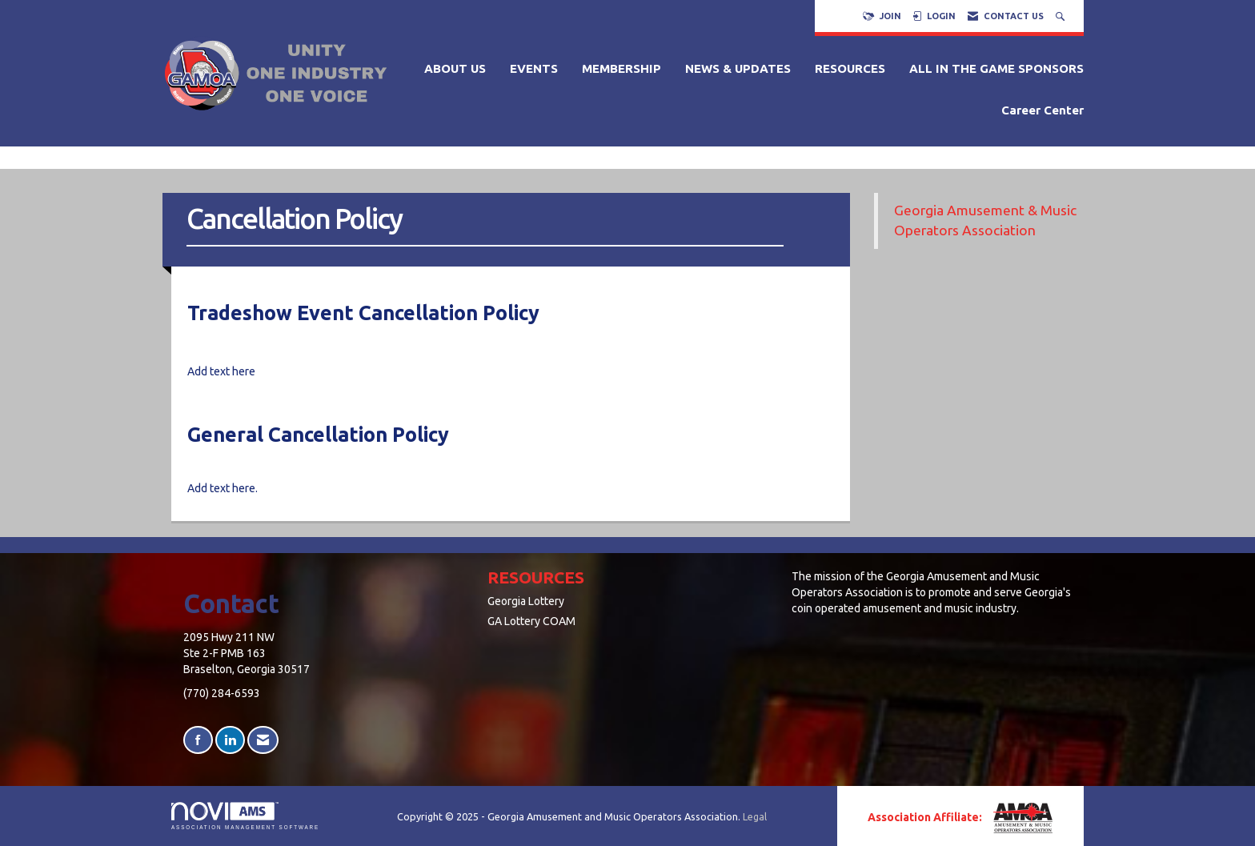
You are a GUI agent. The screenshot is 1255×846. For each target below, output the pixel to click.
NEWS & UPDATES (738, 68)
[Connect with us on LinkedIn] (230, 740)
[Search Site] (1062, 16)
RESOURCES (850, 68)
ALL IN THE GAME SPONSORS (996, 68)
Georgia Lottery (525, 601)
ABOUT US (455, 68)
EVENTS (534, 68)
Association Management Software (245, 816)
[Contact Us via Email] (263, 740)
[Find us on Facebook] (198, 740)
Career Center (1042, 110)
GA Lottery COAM (531, 621)
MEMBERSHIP (621, 68)
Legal (755, 816)
